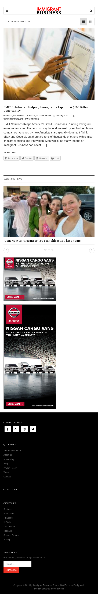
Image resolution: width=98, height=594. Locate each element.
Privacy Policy (10, 468)
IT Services (30, 115)
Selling (6, 539)
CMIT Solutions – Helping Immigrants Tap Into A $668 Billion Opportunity (46, 108)
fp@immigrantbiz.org (13, 119)
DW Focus (65, 585)
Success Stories (43, 115)
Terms (6, 472)
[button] (6, 250)
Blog (5, 463)
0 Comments (33, 119)
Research (7, 531)
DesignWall (79, 585)
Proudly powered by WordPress (49, 589)
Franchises (18, 115)
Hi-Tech (7, 522)
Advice (9, 115)
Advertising (8, 459)
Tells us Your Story (12, 450)
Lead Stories (9, 526)
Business (7, 509)
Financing (8, 518)
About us (7, 455)
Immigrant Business (42, 585)
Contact (7, 477)
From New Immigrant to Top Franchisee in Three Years (42, 240)
